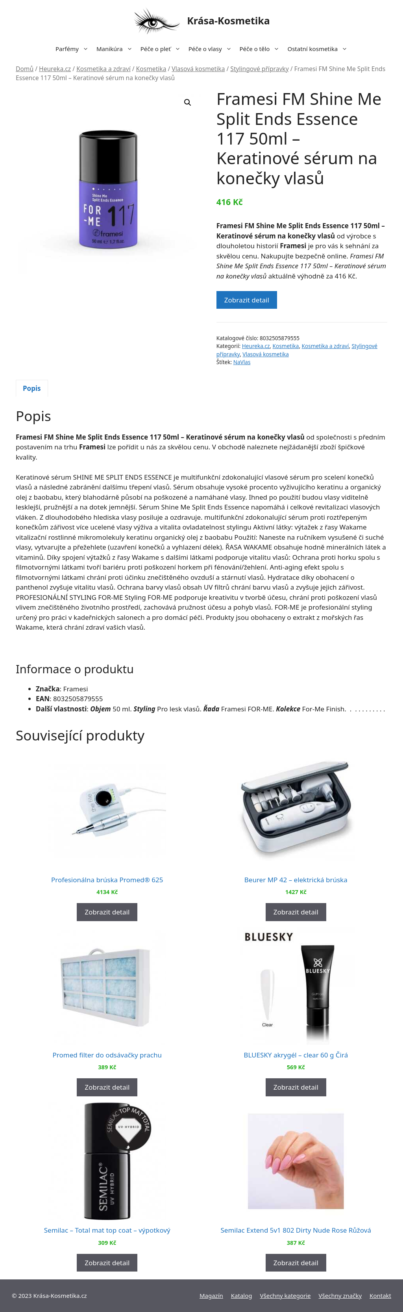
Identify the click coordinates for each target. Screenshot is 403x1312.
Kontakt (380, 1295)
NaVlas (242, 362)
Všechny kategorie (285, 1295)
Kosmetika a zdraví (103, 68)
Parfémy (73, 49)
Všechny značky (340, 1295)
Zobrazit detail (246, 299)
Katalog (241, 1295)
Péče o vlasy (212, 49)
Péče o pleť (162, 49)
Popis (32, 388)
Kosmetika (151, 68)
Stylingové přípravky (259, 68)
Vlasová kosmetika (198, 68)
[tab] (32, 388)
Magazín (211, 1295)
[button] (188, 102)
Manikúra (116, 49)
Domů (24, 68)
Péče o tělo (262, 49)
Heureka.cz (55, 68)
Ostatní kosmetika (319, 49)
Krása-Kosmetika (228, 20)
